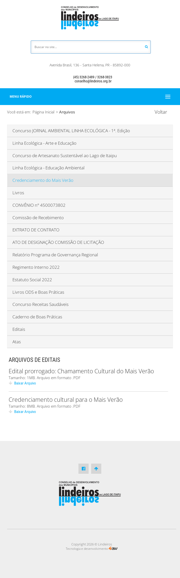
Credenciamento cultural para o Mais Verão (66, 399)
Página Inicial (43, 112)
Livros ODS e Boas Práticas (38, 292)
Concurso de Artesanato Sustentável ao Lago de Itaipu (64, 155)
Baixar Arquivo (22, 383)
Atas (16, 342)
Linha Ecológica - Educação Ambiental (48, 168)
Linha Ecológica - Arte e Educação (44, 143)
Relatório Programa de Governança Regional (55, 255)
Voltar (161, 112)
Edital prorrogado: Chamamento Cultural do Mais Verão (81, 371)
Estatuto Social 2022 (32, 280)
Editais (18, 329)
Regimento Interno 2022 (36, 267)
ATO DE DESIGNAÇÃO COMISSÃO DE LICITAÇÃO (58, 242)
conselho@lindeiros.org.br (90, 81)
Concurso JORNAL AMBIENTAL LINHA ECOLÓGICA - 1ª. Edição (71, 131)
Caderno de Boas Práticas (37, 317)
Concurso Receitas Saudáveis (40, 304)
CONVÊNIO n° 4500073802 (39, 205)
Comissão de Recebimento (38, 217)
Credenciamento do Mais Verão (42, 180)
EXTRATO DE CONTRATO (35, 230)
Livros (18, 193)
